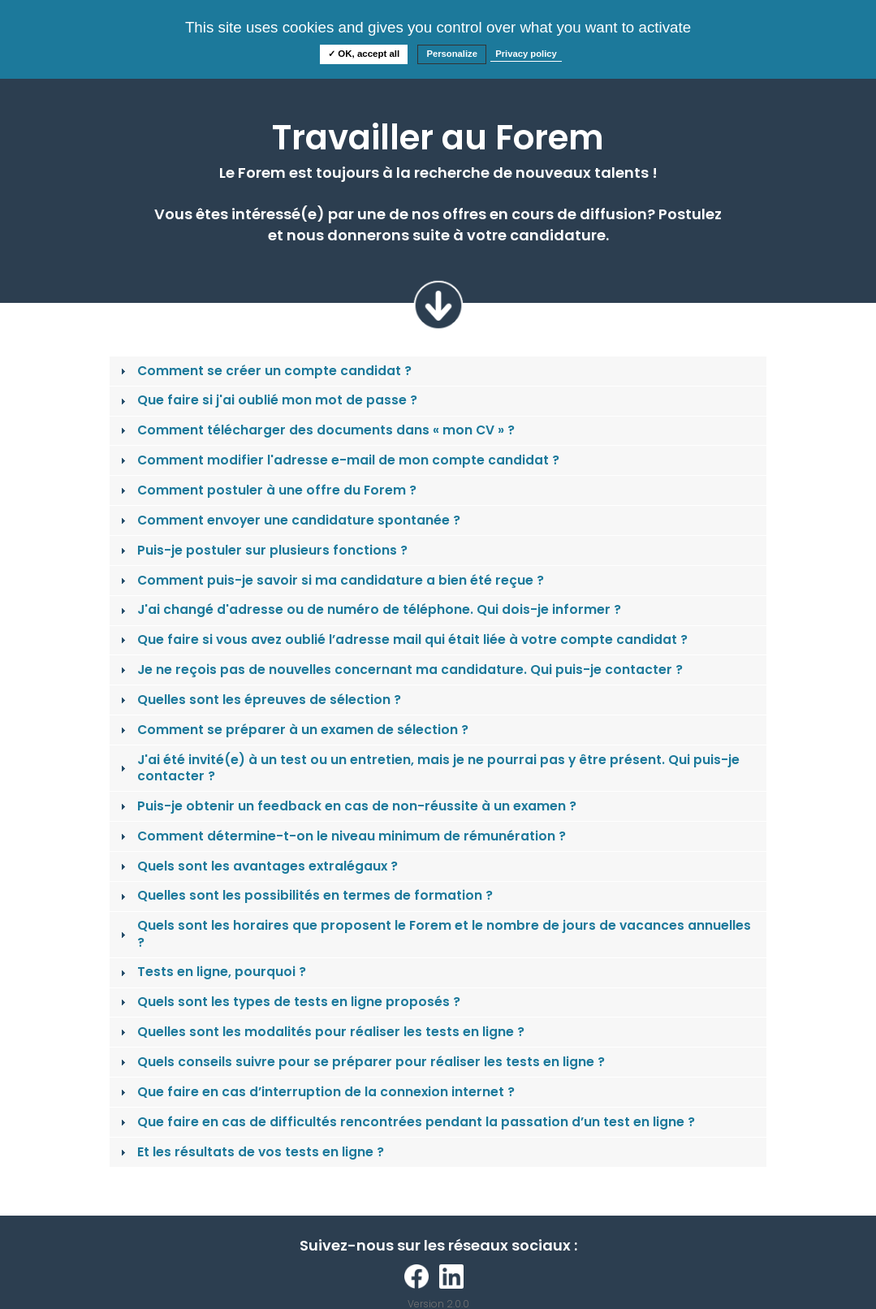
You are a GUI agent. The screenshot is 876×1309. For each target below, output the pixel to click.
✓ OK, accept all (363, 53)
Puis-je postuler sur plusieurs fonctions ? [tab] (262, 550)
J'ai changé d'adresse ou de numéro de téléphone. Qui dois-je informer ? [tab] (369, 609)
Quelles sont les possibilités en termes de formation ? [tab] (305, 895)
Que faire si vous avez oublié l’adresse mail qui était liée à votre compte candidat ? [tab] (402, 639)
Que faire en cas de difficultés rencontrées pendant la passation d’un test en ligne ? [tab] (406, 1121)
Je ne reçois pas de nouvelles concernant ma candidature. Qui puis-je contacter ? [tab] (400, 669)
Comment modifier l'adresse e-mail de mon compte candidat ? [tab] (338, 460)
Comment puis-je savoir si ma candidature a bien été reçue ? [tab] (330, 580)
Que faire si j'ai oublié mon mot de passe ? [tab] (267, 399)
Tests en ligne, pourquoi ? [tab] (211, 971)
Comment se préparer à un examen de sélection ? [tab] (292, 729)
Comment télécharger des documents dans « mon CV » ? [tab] (316, 429)
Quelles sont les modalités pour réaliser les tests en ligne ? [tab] (320, 1031)
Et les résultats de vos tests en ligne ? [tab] (250, 1151)
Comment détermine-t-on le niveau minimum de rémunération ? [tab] (341, 836)
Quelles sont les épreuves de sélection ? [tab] (259, 699)
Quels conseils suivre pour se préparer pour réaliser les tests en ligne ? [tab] (361, 1061)
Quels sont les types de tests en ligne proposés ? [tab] (288, 1001)
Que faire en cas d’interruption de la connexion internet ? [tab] (316, 1091)
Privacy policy (526, 53)
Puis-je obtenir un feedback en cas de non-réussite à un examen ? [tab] (346, 805)
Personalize (451, 53)
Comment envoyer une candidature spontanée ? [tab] (288, 520)
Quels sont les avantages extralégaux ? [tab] (257, 866)
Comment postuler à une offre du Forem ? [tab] (266, 490)
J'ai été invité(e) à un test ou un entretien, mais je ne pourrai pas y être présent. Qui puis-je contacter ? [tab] (428, 767)
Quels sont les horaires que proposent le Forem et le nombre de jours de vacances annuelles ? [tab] (434, 933)
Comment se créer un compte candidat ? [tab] (264, 370)
